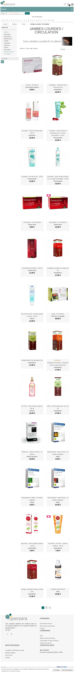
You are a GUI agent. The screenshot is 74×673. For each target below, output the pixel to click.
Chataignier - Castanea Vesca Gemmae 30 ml (58, 87)
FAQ (41, 636)
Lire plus (7, 630)
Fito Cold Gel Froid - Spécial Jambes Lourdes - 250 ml (32, 316)
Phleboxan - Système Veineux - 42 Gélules (32, 454)
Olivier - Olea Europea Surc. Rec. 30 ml (58, 408)
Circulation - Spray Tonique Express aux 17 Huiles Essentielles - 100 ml (58, 179)
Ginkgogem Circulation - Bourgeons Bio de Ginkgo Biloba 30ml (58, 365)
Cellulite (6, 41)
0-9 (3, 20)
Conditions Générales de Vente (14, 650)
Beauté (14, 24)
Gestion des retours (46, 643)
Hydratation (7, 34)
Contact (42, 628)
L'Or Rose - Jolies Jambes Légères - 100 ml (32, 408)
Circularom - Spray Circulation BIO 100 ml (32, 133)
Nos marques (37, 17)
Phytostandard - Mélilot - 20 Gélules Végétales (32, 500)
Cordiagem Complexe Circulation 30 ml (58, 270)
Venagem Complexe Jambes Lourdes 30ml (32, 591)
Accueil (5, 24)
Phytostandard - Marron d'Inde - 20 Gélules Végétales (57, 454)
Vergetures (7, 43)
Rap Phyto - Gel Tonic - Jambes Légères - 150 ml (57, 546)
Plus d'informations (67, 670)
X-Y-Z (52, 20)
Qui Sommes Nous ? (46, 623)
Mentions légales (10, 653)
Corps (23, 24)
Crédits (7, 657)
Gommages (7, 49)
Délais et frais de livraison (47, 638)
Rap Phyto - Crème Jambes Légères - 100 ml (32, 546)
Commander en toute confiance (49, 640)
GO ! (27, 13)
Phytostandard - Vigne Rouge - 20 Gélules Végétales (58, 500)
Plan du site (8, 655)
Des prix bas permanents (47, 626)
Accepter (56, 670)
